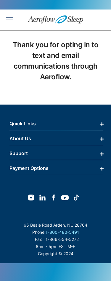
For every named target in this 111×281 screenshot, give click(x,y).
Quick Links (22, 124)
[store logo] (55, 20)
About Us (20, 138)
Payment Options (29, 168)
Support (18, 153)
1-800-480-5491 (62, 232)
